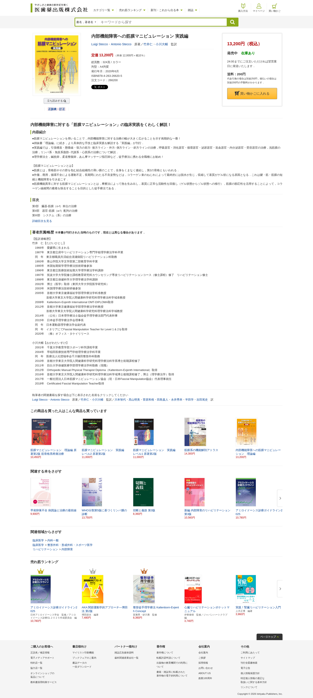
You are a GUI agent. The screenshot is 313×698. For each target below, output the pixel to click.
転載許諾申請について (168, 657)
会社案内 (203, 652)
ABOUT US (204, 673)
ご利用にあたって (250, 652)
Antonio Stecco (121, 44)
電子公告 (245, 668)
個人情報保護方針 (250, 673)
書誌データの (92, 665)
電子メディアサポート (42, 657)
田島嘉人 (162, 399)
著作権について (164, 652)
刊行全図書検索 (249, 662)
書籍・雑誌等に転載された (176, 674)
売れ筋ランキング (130, 10)
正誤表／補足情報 (40, 652)
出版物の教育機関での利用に (176, 665)
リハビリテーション (45, 549)
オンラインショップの (50, 675)
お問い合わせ (205, 668)
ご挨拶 (202, 657)
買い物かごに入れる (252, 93)
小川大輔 (162, 44)
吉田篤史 (202, 399)
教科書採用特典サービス (43, 682)
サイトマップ (248, 657)
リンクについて (249, 687)
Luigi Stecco (99, 44)
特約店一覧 (36, 662)
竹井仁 (148, 44)
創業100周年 (205, 678)
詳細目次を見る (42, 221)
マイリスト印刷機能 (83, 652)
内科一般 (53, 540)
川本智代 (120, 399)
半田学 (189, 399)
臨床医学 (38, 540)
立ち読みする (55, 100)
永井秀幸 (176, 399)
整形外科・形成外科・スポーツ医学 (70, 545)
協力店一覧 (36, 668)
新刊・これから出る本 (165, 10)
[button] (279, 498)
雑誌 (190, 10)
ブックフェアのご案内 (84, 657)
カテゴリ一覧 (101, 10)
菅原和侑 (148, 399)
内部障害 (67, 549)
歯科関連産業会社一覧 (126, 657)
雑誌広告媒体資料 (124, 652)
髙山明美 (134, 399)
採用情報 (203, 662)
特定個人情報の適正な (260, 680)
